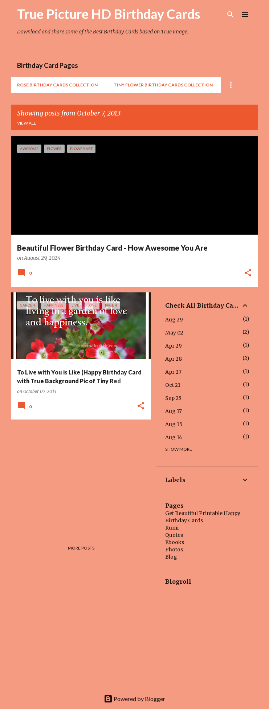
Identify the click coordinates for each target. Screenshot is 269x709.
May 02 (174, 332)
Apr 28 (173, 359)
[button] (248, 273)
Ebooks (174, 542)
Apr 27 (173, 372)
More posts (81, 548)
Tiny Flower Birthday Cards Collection (163, 85)
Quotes (174, 535)
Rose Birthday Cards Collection (57, 85)
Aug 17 (173, 411)
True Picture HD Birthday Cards (108, 14)
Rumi (172, 527)
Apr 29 (173, 346)
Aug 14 (173, 437)
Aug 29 (174, 319)
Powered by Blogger (134, 698)
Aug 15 (174, 424)
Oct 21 (172, 385)
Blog (171, 557)
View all (26, 123)
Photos (174, 549)
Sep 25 (173, 398)
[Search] (230, 14)
